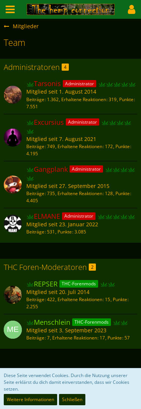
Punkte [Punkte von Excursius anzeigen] (122, 146)
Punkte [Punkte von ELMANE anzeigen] (65, 232)
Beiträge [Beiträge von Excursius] (35, 146)
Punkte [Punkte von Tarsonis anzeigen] (126, 99)
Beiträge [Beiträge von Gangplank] (35, 193)
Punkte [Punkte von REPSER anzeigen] (120, 299)
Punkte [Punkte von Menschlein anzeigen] (115, 338)
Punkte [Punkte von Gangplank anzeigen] (122, 193)
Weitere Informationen (30, 399)
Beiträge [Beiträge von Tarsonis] (35, 99)
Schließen (72, 399)
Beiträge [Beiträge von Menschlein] (35, 338)
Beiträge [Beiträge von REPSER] (35, 299)
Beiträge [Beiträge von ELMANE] (35, 232)
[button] (10, 9)
